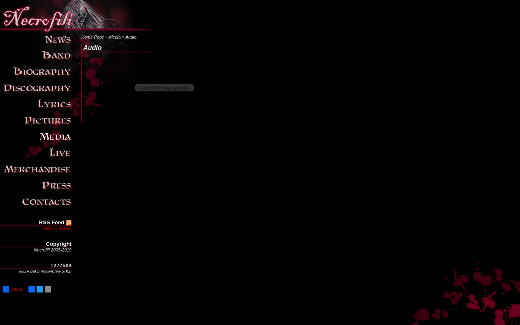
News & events (57, 228)
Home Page (92, 37)
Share (12, 289)
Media (115, 37)
